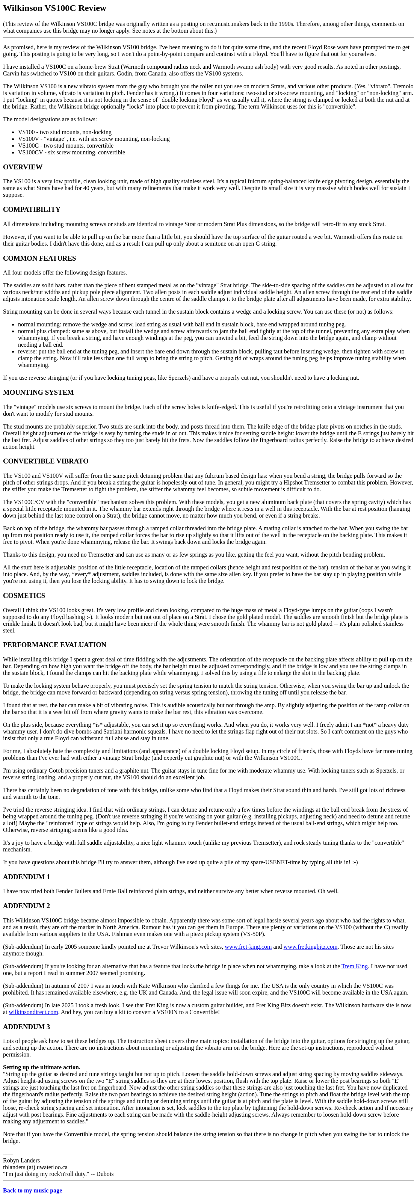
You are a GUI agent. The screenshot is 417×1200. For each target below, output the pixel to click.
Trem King (354, 966)
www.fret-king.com (248, 946)
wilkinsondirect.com (33, 1012)
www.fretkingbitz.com (311, 946)
